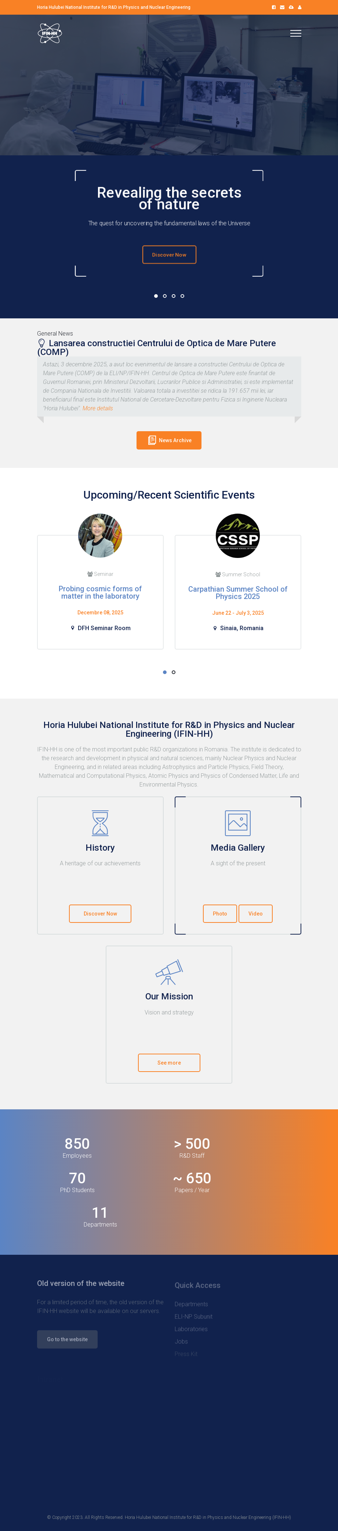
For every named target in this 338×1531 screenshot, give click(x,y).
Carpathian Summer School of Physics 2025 (238, 593)
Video (255, 914)
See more (169, 1063)
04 (182, 296)
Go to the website (67, 1343)
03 (173, 296)
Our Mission (169, 996)
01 (156, 296)
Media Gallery (238, 848)
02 (165, 296)
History (100, 848)
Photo (220, 914)
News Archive (169, 440)
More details (98, 408)
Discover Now (169, 255)
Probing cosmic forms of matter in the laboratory (100, 592)
